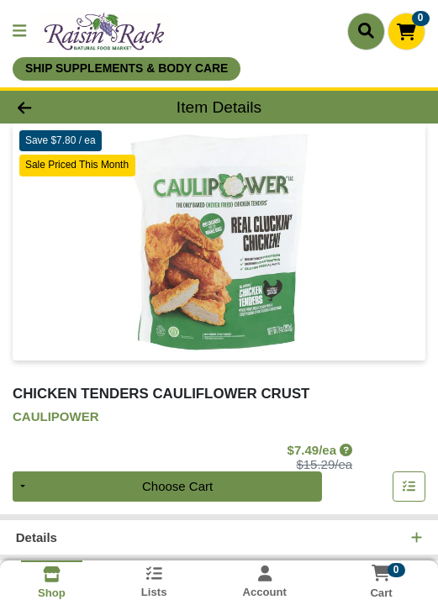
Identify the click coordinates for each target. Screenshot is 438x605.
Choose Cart (177, 486)
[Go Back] (64, 107)
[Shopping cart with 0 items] (406, 31)
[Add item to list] (409, 486)
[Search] (366, 31)
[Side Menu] (19, 31)
